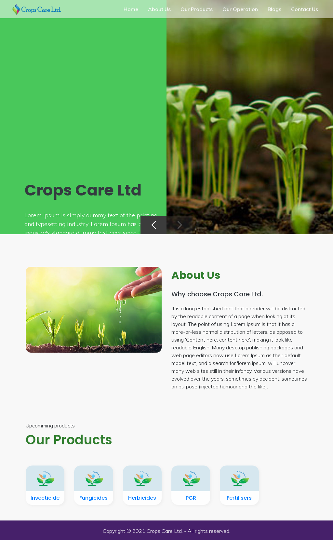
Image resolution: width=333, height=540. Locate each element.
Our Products (196, 9)
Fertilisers (239, 498)
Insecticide (45, 498)
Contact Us (304, 9)
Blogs (274, 9)
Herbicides (142, 498)
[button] (153, 225)
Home (131, 9)
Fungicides (93, 498)
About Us (159, 9)
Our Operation (240, 9)
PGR (191, 498)
